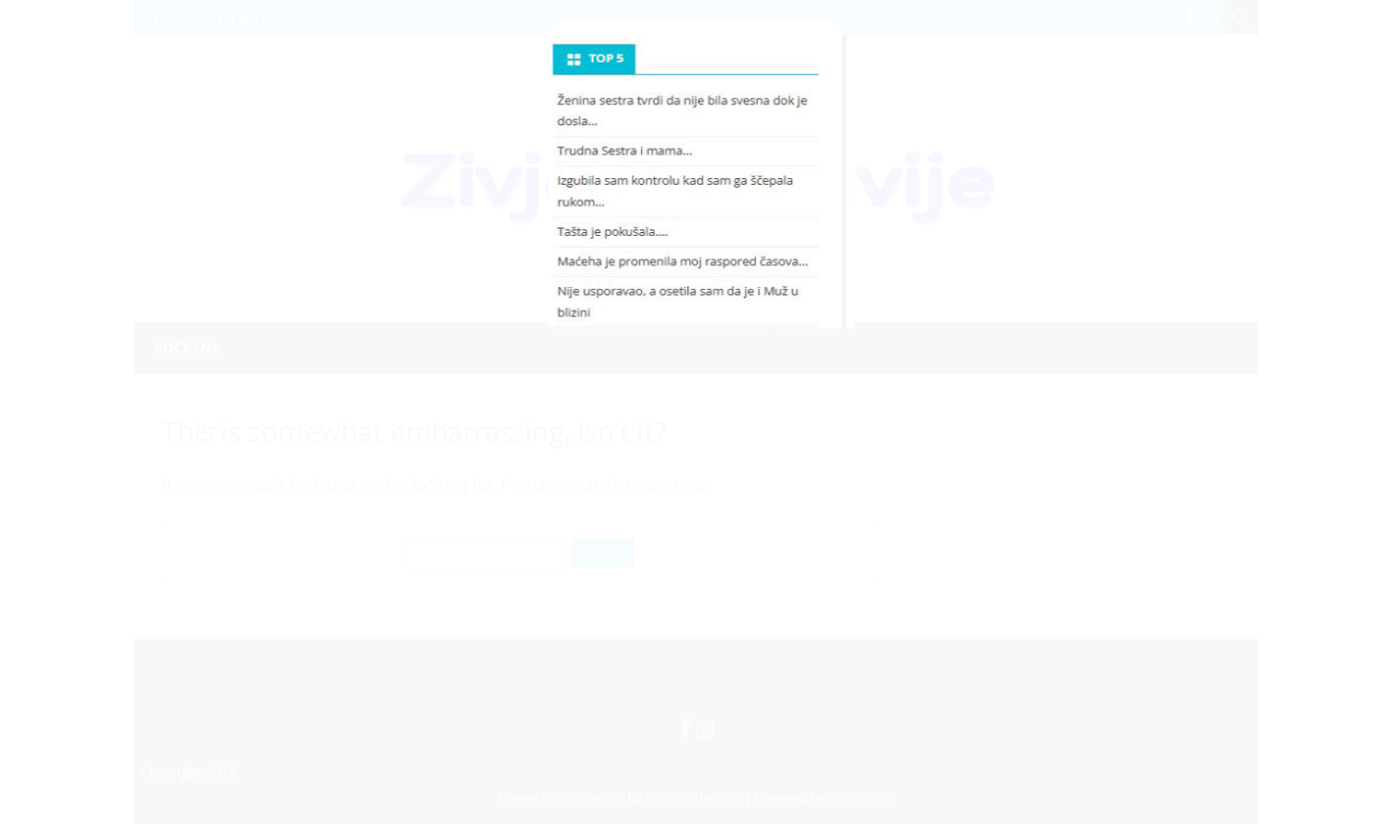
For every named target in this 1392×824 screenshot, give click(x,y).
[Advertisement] (696, 171)
